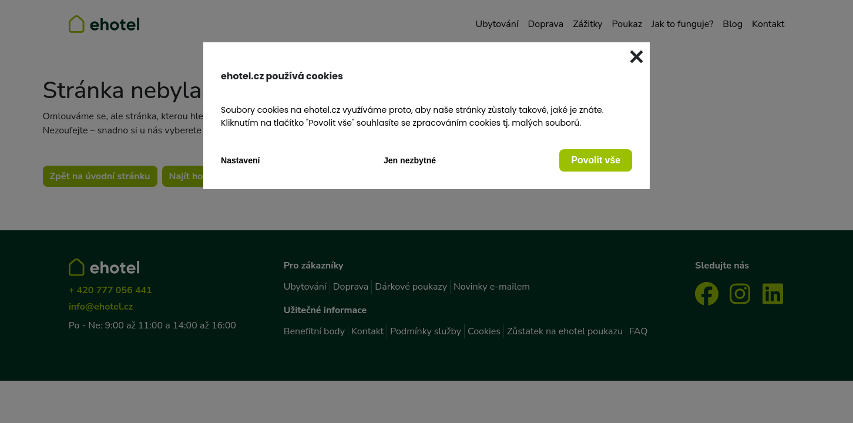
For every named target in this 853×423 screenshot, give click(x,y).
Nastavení (240, 160)
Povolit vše (595, 160)
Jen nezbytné (410, 160)
